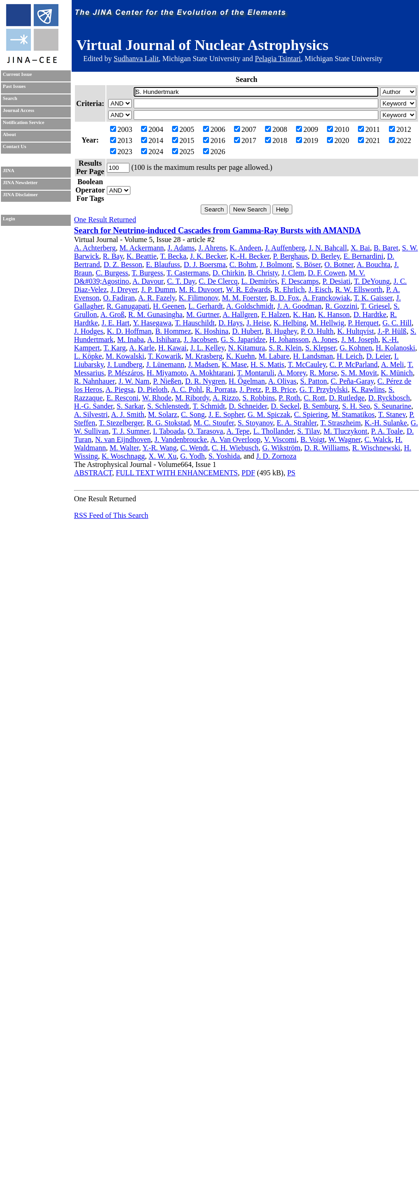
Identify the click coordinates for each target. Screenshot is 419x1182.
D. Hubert (247, 331)
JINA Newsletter (20, 182)
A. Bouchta (373, 264)
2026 (214, 152)
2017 (245, 140)
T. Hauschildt (195, 323)
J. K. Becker (208, 256)
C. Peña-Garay (352, 381)
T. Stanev (392, 414)
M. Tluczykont (346, 431)
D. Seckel (285, 406)
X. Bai (360, 248)
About (9, 134)
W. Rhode (156, 398)
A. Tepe (238, 431)
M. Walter (124, 448)
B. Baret (386, 248)
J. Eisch (320, 289)
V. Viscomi (280, 439)
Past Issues (14, 86)
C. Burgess (112, 273)
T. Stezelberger (121, 423)
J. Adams (181, 248)
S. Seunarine (392, 406)
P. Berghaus (290, 256)
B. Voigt (312, 439)
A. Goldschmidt (249, 306)
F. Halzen (275, 314)
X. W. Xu (162, 456)
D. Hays (230, 323)
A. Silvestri (91, 414)
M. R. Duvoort (200, 289)
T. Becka (173, 256)
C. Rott (314, 398)
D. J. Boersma (205, 264)
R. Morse (323, 373)
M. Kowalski (124, 356)
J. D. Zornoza (276, 456)
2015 (183, 140)
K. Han (303, 314)
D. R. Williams (326, 448)
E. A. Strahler (296, 423)
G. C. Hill (397, 323)
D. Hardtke (369, 314)
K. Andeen (245, 248)
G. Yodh (192, 456)
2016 (214, 140)
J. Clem (293, 273)
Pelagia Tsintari (278, 58)
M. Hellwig (327, 323)
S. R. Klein (285, 348)
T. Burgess (147, 273)
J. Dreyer (124, 289)
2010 (338, 129)
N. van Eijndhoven (123, 439)
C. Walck (378, 439)
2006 (214, 129)
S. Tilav (308, 431)
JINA (8, 170)
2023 (121, 152)
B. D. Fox (284, 298)
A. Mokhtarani (212, 373)
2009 (307, 129)
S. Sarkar (130, 406)
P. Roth (289, 398)
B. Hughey (281, 331)
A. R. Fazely (156, 298)
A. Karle (141, 348)
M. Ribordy (192, 398)
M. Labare (274, 356)
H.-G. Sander (93, 406)
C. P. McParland (354, 364)
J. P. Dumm (158, 289)
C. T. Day (181, 281)
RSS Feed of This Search (111, 515)
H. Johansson (288, 339)
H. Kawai (172, 348)
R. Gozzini (341, 306)
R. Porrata (221, 389)
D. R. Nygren (205, 381)
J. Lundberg (124, 364)
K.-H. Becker (249, 256)
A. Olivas (282, 381)
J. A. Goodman (299, 306)
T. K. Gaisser (373, 298)
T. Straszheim (340, 423)
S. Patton (313, 381)
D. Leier (378, 356)
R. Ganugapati (127, 306)
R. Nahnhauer (94, 381)
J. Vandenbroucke (180, 439)
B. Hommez (173, 331)
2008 (276, 129)
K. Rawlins (368, 389)
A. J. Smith (127, 414)
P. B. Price (280, 389)
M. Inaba (130, 339)
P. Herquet (363, 323)
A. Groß (112, 314)
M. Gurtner (202, 314)
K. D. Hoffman (129, 331)
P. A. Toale (387, 431)
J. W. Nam (133, 381)
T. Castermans (187, 273)
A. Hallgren (240, 314)
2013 (121, 140)
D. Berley (326, 256)
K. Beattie (142, 256)
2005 (183, 129)
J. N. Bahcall (328, 248)
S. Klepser (320, 348)
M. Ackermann (141, 248)
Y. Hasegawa (152, 323)
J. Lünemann (165, 364)
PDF (248, 473)
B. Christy (263, 273)
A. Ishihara (163, 339)
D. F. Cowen (326, 273)
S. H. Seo (356, 406)
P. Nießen (167, 381)
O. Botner (339, 264)
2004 (152, 129)
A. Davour (147, 281)
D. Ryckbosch (389, 398)
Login (9, 218)
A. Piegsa (119, 389)
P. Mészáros (125, 373)
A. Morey (291, 373)
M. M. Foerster (244, 298)
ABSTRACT (93, 473)
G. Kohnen (355, 348)
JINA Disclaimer (20, 194)
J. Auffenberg (285, 248)
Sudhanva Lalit (136, 58)
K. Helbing (289, 323)
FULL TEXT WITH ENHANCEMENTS (177, 473)
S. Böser (308, 264)
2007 (245, 129)
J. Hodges (88, 331)
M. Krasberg (203, 356)
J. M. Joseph (359, 339)
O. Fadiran (119, 298)
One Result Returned (105, 220)
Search (10, 98)
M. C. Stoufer (214, 423)
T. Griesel (375, 306)
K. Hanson (334, 314)
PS (291, 473)
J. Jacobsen (200, 339)
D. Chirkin (228, 273)
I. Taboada (168, 431)
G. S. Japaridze (243, 339)
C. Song (193, 414)
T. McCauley (307, 364)
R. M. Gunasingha (155, 314)
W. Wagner (344, 439)
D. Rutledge (346, 398)
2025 (183, 152)
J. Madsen (203, 364)
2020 (338, 140)
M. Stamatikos (353, 414)
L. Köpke (88, 356)
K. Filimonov (198, 298)
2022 (400, 140)
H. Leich (350, 356)
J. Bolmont (276, 264)
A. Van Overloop (235, 439)
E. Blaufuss (163, 264)
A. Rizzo (225, 398)
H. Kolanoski (395, 348)
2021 (369, 140)
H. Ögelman (246, 381)
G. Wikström (281, 448)
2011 (369, 129)
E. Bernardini (363, 256)
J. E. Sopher (226, 414)
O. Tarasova (205, 431)
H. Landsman (313, 356)
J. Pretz (250, 389)
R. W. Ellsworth (358, 289)
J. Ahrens (212, 248)
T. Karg (115, 348)
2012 (400, 129)
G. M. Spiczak (268, 414)
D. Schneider (248, 406)
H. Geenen (169, 306)
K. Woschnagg (123, 456)
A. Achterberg (95, 248)
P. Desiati (336, 281)
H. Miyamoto (166, 373)
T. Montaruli (256, 373)
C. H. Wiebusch (235, 448)
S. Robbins (258, 398)
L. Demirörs (259, 281)
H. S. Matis (267, 364)
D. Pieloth (152, 389)
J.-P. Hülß (392, 331)
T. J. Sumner (130, 431)
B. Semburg (321, 406)
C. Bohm (242, 264)
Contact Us (14, 146)
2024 (152, 152)
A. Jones (325, 339)
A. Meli (392, 364)
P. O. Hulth (317, 331)
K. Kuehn (240, 356)
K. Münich (397, 373)
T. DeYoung (371, 281)
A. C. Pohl (186, 389)
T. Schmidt (209, 406)
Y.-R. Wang (159, 448)
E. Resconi (122, 398)
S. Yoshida (224, 456)
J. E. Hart (115, 323)
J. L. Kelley (208, 348)
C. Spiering (311, 414)
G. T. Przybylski (324, 389)
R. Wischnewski (376, 448)
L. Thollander (273, 431)
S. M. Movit (359, 373)
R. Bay (113, 256)
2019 (307, 140)
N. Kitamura (246, 348)
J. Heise (258, 323)
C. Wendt (194, 448)
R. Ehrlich (289, 289)
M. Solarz (162, 414)
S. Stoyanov (255, 423)
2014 (152, 140)
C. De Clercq (218, 281)
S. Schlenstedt (168, 406)
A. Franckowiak (326, 298)
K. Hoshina (211, 331)
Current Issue (17, 74)
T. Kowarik (165, 356)
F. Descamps (300, 281)
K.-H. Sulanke (385, 423)
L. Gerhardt (205, 306)
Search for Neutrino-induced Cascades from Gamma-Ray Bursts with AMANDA (217, 230)
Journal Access (18, 110)
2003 (121, 129)
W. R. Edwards (248, 289)
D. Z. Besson (123, 264)
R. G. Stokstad (168, 423)
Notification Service (23, 122)
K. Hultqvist (355, 331)
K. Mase (234, 364)
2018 (276, 140)
